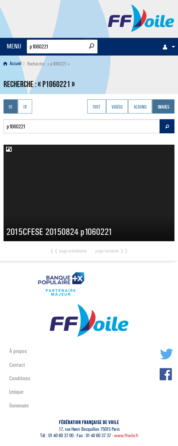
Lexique (16, 391)
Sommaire (19, 405)
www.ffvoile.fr (126, 436)
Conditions (19, 378)
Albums (140, 107)
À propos (18, 351)
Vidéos (117, 107)
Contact (17, 364)
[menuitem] (167, 46)
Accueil (13, 64)
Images (163, 107)
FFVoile (141, 18)
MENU (14, 46)
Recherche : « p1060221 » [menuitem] (48, 64)
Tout (96, 107)
